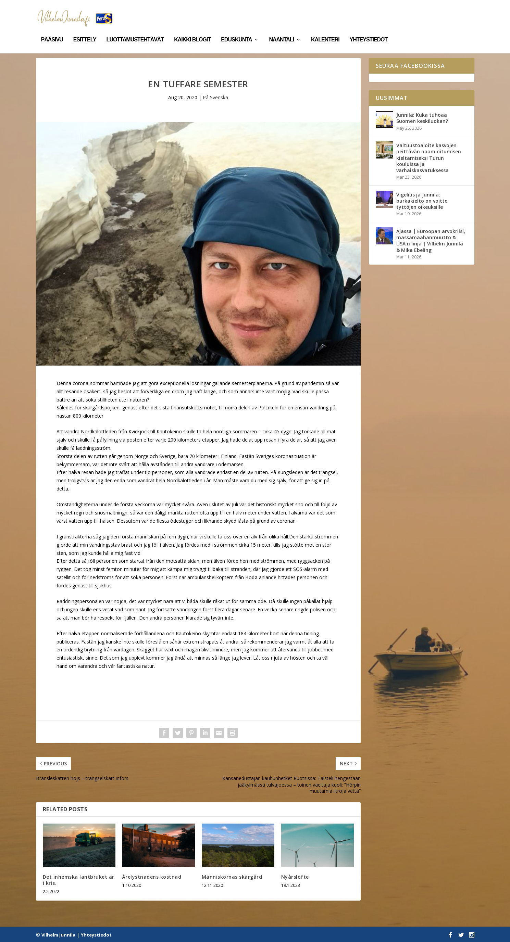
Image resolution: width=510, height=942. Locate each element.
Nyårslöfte (295, 876)
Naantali (281, 30)
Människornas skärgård (232, 876)
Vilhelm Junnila (58, 934)
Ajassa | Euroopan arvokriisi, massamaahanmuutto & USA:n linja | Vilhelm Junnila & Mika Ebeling (430, 240)
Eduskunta (236, 30)
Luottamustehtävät (135, 30)
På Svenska (215, 97)
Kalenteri (325, 30)
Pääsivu (52, 30)
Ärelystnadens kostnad (152, 876)
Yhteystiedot (369, 30)
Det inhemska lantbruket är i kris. (78, 879)
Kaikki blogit (192, 30)
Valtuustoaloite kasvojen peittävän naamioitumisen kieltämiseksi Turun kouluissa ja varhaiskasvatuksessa (428, 157)
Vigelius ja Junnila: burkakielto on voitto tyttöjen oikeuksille (422, 200)
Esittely (84, 30)
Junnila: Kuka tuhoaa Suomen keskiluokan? (422, 117)
